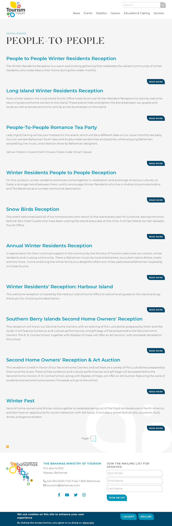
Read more (157, 82)
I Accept (128, 517)
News (76, 13)
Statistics (101, 13)
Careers (115, 13)
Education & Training (137, 13)
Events (88, 13)
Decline (146, 517)
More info (88, 524)
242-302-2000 (55, 481)
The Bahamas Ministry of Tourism (72, 463)
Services (159, 13)
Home (10, 33)
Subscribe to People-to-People (7, 446)
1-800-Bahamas (89, 481)
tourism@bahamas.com (63, 485)
